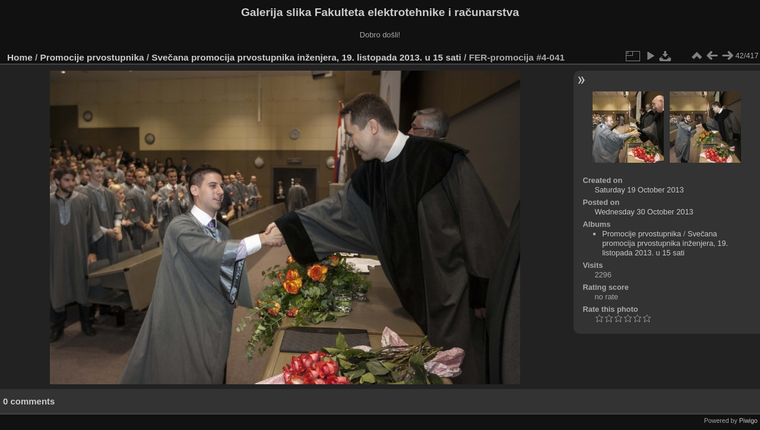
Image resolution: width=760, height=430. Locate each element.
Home (20, 57)
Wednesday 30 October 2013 (643, 211)
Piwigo (748, 420)
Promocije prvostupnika (92, 57)
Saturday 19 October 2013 (638, 189)
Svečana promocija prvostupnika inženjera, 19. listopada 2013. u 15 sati (306, 57)
